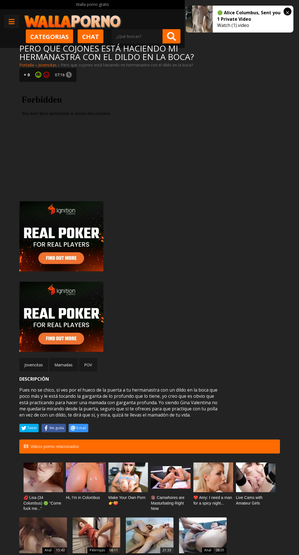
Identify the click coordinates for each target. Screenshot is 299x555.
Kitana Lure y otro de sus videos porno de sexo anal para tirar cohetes (170, 480)
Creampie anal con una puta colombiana (171, 433)
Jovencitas (47, 65)
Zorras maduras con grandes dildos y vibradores (260, 480)
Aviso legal (79, 535)
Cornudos (123, 470)
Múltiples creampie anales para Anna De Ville (39, 433)
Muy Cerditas (82, 510)
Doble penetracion (258, 416)
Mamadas (63, 238)
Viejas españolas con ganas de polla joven (127, 433)
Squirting (213, 470)
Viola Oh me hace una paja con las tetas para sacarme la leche (38, 480)
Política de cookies (146, 535)
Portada (26, 65)
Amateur (80, 470)
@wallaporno (258, 530)
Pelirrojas (79, 422)
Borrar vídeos (109, 535)
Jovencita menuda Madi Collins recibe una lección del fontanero (83, 433)
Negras (214, 422)
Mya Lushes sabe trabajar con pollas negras (216, 433)
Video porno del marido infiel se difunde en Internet (80, 480)
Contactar (79, 520)
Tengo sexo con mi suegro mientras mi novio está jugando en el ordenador (127, 480)
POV (88, 238)
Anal (39, 422)
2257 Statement (185, 535)
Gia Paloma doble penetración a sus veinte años (259, 433)
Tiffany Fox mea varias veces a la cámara (214, 480)
